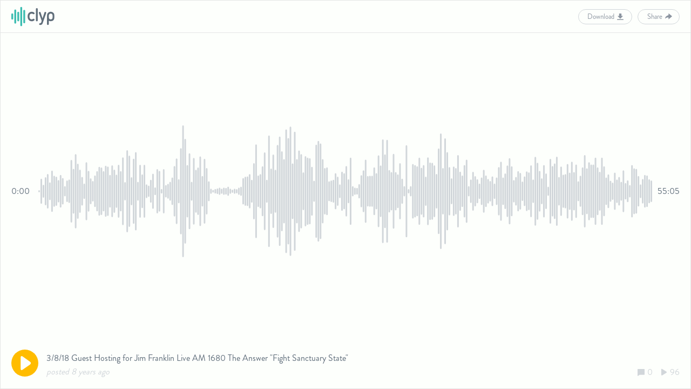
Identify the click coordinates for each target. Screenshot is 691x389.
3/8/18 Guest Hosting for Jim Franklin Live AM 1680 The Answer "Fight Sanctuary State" (197, 358)
